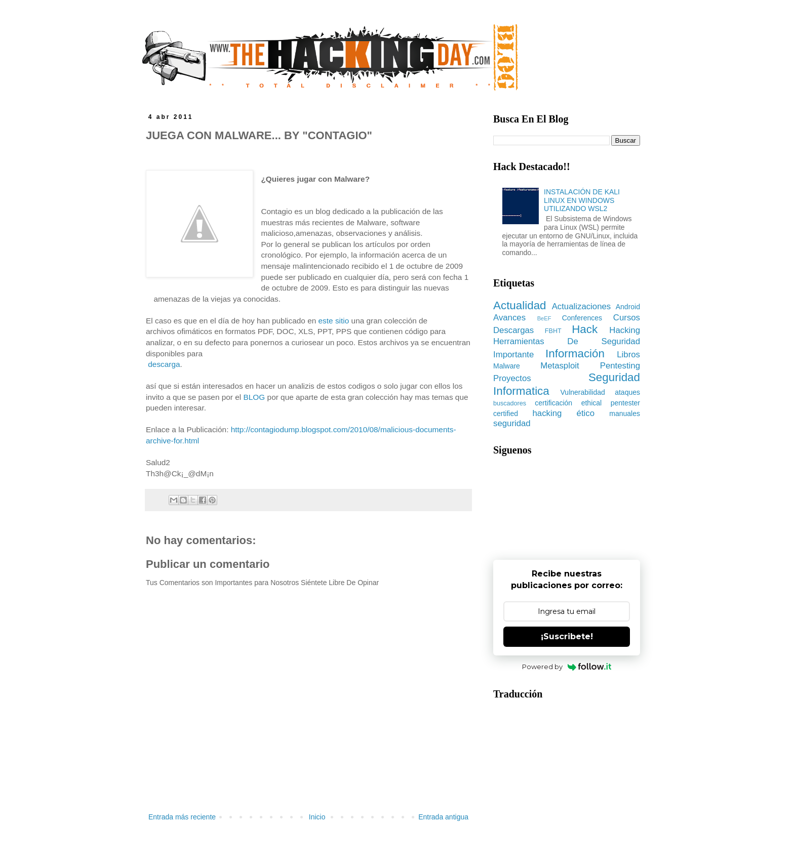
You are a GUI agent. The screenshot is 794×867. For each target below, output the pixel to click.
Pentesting (620, 365)
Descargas (513, 330)
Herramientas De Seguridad (566, 341)
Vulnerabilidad (583, 392)
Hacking (624, 330)
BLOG (254, 397)
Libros (628, 354)
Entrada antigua (443, 817)
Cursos (626, 317)
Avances (509, 317)
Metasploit (559, 365)
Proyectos (512, 378)
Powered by (567, 667)
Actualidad (519, 305)
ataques (627, 392)
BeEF (544, 318)
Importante (513, 354)
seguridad (512, 423)
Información (575, 353)
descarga (164, 364)
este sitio (334, 320)
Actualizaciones (581, 306)
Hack (585, 329)
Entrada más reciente (182, 817)
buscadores (509, 403)
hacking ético (564, 413)
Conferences (582, 318)
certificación (553, 403)
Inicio (317, 817)
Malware (506, 366)
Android (628, 307)
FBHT (553, 331)
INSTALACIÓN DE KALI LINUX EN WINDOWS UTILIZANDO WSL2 (582, 200)
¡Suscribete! (567, 636)
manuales (624, 413)
